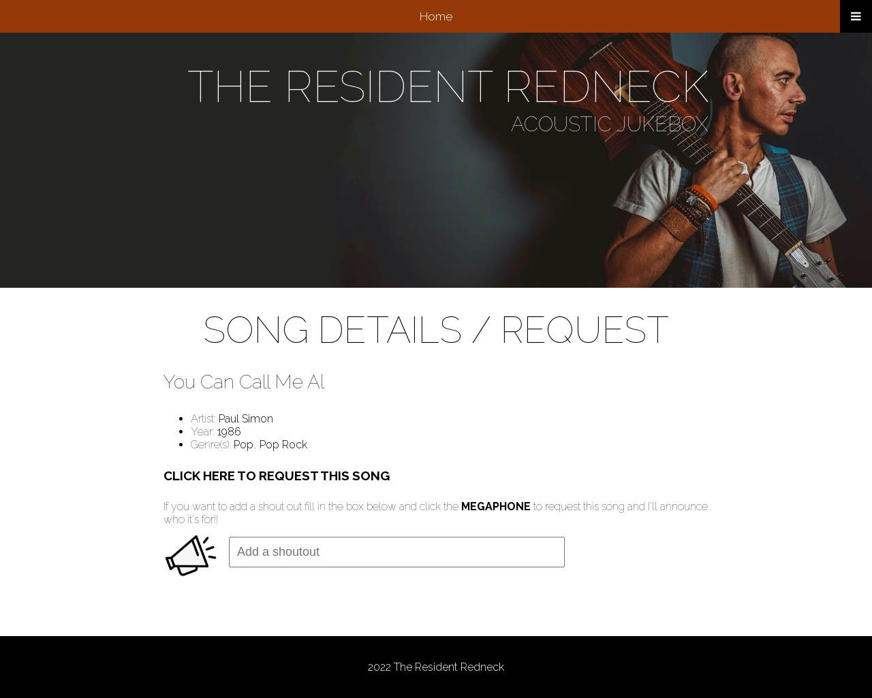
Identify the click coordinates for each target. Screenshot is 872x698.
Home (436, 16)
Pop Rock (283, 444)
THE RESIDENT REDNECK (447, 86)
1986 (229, 431)
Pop (243, 444)
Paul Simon (246, 418)
